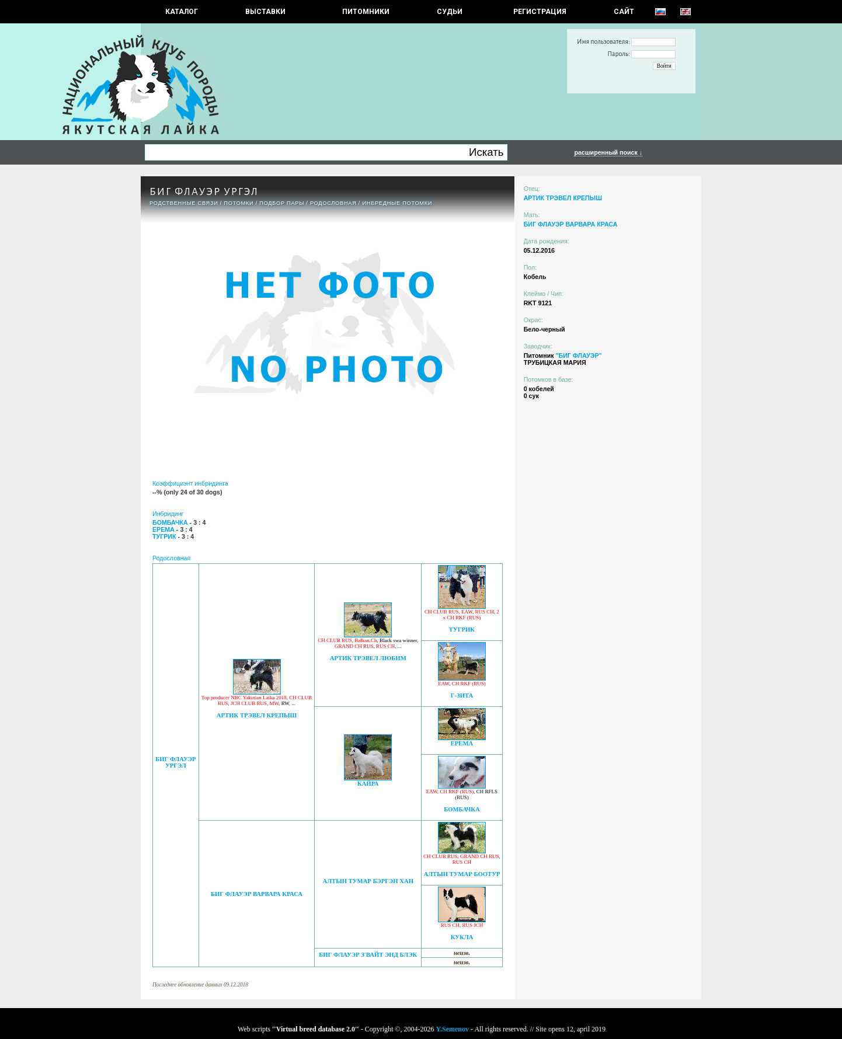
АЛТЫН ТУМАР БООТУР (461, 874)
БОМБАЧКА (462, 809)
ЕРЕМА (462, 743)
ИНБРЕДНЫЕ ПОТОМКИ (397, 203)
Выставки (265, 12)
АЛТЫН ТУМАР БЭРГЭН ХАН (367, 881)
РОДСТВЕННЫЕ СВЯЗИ (183, 203)
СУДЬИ (449, 12)
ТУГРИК (462, 629)
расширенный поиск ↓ (608, 152)
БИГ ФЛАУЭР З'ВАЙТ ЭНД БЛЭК (368, 954)
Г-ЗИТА (462, 695)
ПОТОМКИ (238, 203)
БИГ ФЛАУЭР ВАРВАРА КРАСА (256, 894)
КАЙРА (368, 783)
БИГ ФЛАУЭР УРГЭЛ (175, 762)
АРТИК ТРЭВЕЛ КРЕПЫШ (257, 715)
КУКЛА (462, 937)
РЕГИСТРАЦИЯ (539, 12)
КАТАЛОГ (181, 12)
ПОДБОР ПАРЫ (281, 203)
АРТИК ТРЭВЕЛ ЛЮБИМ (368, 658)
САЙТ (624, 12)
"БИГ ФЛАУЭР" (578, 355)
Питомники (365, 12)
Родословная (333, 203)
